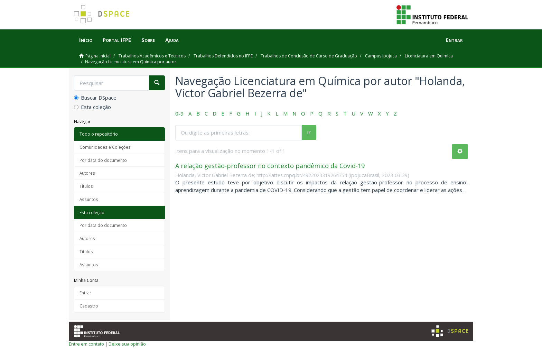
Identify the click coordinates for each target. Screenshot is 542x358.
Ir (309, 132)
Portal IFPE (117, 39)
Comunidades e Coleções (105, 147)
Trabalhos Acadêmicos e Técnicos (152, 56)
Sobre (148, 39)
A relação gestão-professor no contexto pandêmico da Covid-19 (270, 166)
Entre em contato (86, 344)
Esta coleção (92, 106)
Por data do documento (103, 160)
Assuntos (89, 199)
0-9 (179, 113)
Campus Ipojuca (381, 56)
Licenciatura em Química (429, 56)
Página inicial (98, 56)
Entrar (85, 292)
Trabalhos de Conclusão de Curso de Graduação (309, 56)
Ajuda (172, 39)
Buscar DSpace (95, 97)
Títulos (86, 186)
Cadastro (89, 306)
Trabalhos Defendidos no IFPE (223, 56)
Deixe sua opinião (127, 344)
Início (85, 39)
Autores (87, 173)
